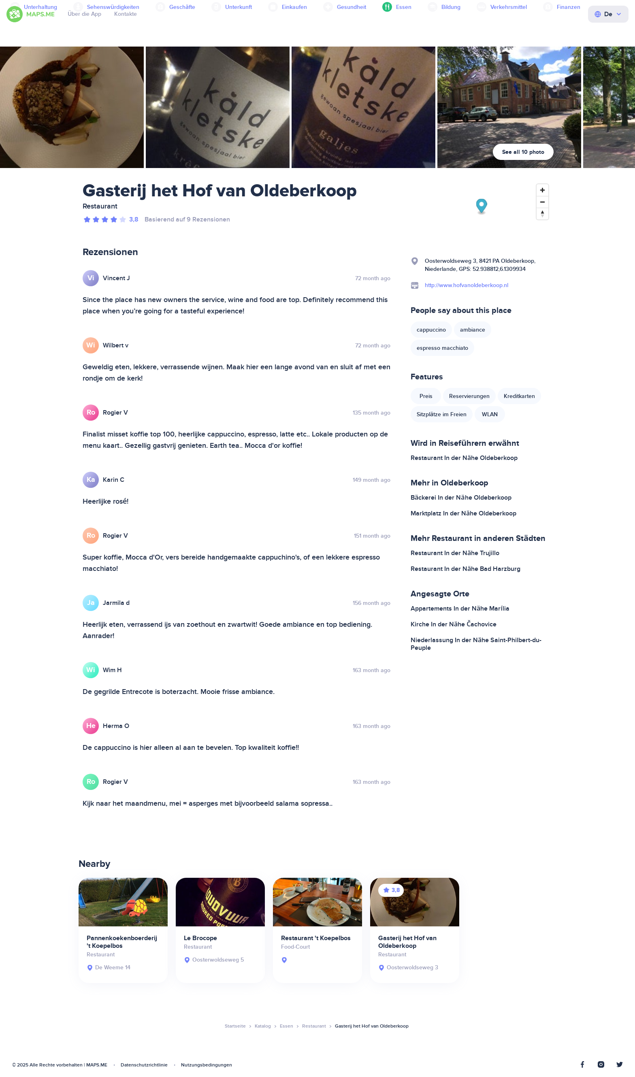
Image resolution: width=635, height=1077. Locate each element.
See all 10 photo (523, 152)
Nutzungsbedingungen (206, 1065)
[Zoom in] (542, 190)
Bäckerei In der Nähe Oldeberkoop (461, 498)
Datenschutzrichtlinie (144, 1065)
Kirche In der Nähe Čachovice (453, 624)
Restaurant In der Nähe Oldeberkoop (464, 458)
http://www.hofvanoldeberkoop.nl (466, 285)
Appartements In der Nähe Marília (460, 608)
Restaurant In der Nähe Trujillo (455, 553)
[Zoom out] (542, 202)
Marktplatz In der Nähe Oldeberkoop (463, 513)
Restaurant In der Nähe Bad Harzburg (465, 569)
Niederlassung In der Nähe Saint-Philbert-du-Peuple (476, 644)
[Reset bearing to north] (542, 213)
